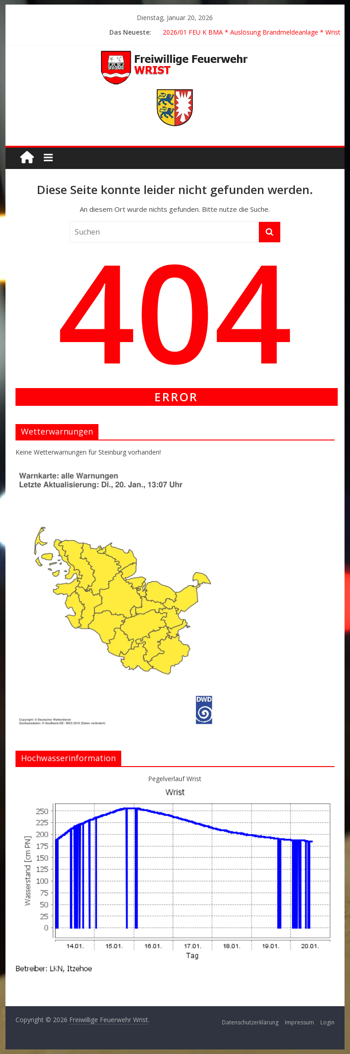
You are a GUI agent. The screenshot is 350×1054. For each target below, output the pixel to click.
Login (327, 1022)
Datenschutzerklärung (250, 1022)
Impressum (299, 1022)
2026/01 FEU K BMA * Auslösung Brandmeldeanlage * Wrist (251, 32)
